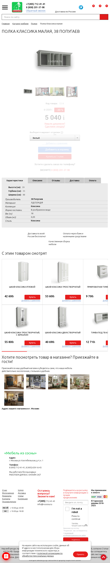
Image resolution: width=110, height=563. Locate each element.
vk (5, 517)
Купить (32, 297)
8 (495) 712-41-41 (17, 467)
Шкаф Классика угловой (22, 287)
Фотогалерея (8, 493)
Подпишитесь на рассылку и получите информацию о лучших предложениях (75, 494)
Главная (6, 24)
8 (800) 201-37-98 (35, 7)
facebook (12, 517)
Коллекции (23, 499)
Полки (34, 24)
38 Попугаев (37, 199)
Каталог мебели (20, 24)
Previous (21, 61)
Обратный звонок (36, 10)
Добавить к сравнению (30, 300)
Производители (9, 502)
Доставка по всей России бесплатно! (37, 235)
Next (88, 61)
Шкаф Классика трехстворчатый (62, 287)
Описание (37, 180)
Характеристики (14, 180)
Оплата (92, 180)
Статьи (20, 496)
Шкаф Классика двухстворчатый (62, 332)
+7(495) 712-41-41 (35, 4)
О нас (4, 490)
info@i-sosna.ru (45, 504)
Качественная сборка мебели (59, 242)
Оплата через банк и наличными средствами (74, 235)
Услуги (20, 490)
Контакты (6, 499)
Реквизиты (6, 496)
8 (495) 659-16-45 (34, 467)
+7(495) (42, 501)
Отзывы (56, 180)
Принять (80, 554)
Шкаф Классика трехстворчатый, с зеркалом (22, 333)
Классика (35, 206)
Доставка (74, 180)
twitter (19, 517)
